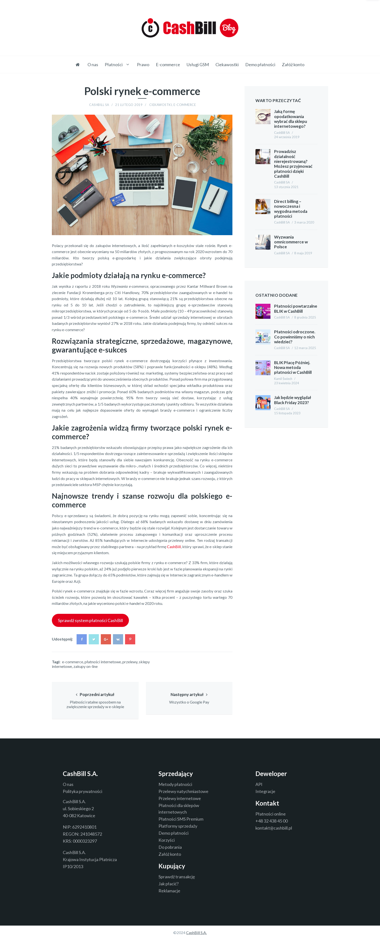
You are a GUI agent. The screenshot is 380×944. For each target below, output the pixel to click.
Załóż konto (293, 64)
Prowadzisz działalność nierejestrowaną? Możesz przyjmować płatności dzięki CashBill (293, 164)
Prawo (143, 64)
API (258, 789)
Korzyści (166, 844)
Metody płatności (175, 789)
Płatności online (270, 818)
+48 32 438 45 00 (271, 825)
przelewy (129, 662)
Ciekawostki (227, 64)
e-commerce (72, 662)
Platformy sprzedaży (177, 830)
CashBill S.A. (196, 937)
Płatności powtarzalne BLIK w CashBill (295, 309)
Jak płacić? (168, 888)
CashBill (174, 547)
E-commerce (168, 64)
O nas (92, 64)
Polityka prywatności (82, 796)
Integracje (265, 796)
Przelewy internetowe (179, 803)
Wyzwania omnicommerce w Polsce (291, 242)
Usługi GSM (198, 64)
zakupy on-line (85, 666)
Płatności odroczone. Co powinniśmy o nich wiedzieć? (294, 337)
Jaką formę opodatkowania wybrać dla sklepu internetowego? (290, 119)
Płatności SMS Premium (180, 823)
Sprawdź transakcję (176, 881)
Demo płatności (260, 64)
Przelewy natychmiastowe (183, 796)
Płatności (114, 64)
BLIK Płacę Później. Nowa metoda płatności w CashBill (293, 368)
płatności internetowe (103, 662)
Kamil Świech (283, 379)
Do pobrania (170, 851)
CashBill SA (99, 105)
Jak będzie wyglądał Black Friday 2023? (292, 400)
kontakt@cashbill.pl (273, 832)
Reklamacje (169, 895)
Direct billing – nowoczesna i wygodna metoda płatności (290, 209)
